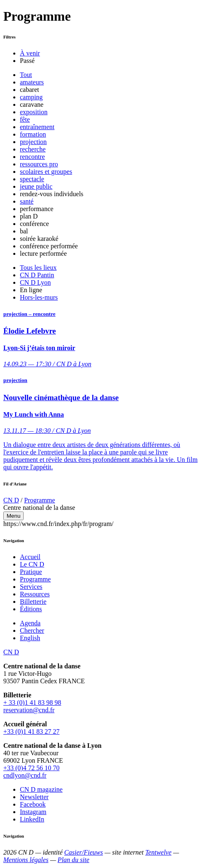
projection (33, 141)
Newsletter (34, 796)
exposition (34, 111)
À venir (30, 53)
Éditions (31, 608)
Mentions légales (25, 859)
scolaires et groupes (46, 171)
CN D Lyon (35, 282)
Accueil (30, 556)
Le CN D (32, 564)
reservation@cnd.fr (29, 709)
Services (31, 586)
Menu (13, 516)
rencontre (32, 156)
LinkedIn (32, 819)
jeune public (36, 186)
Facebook (33, 804)
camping (31, 97)
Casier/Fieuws (83, 852)
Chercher (32, 630)
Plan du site (73, 859)
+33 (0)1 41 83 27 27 (31, 731)
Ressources (35, 594)
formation (33, 134)
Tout (26, 74)
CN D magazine (41, 789)
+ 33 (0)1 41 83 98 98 (32, 702)
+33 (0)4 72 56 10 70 (31, 767)
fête (25, 119)
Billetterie (33, 601)
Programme (39, 500)
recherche (33, 149)
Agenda (30, 623)
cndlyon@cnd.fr (24, 775)
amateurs (32, 82)
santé (27, 201)
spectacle (32, 179)
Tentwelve (158, 852)
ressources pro (39, 164)
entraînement (37, 126)
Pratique (31, 571)
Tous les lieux (38, 267)
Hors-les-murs (39, 297)
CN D (11, 500)
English (30, 637)
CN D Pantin (37, 275)
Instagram (33, 811)
